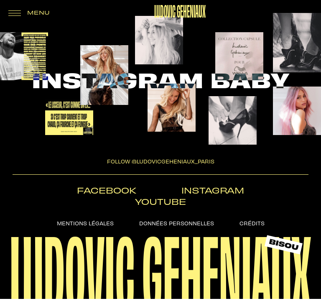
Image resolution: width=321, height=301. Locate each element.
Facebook (106, 190)
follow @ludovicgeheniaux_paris (160, 161)
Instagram (212, 190)
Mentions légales (85, 223)
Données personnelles (176, 223)
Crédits (252, 223)
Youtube (160, 201)
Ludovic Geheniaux (180, 10)
